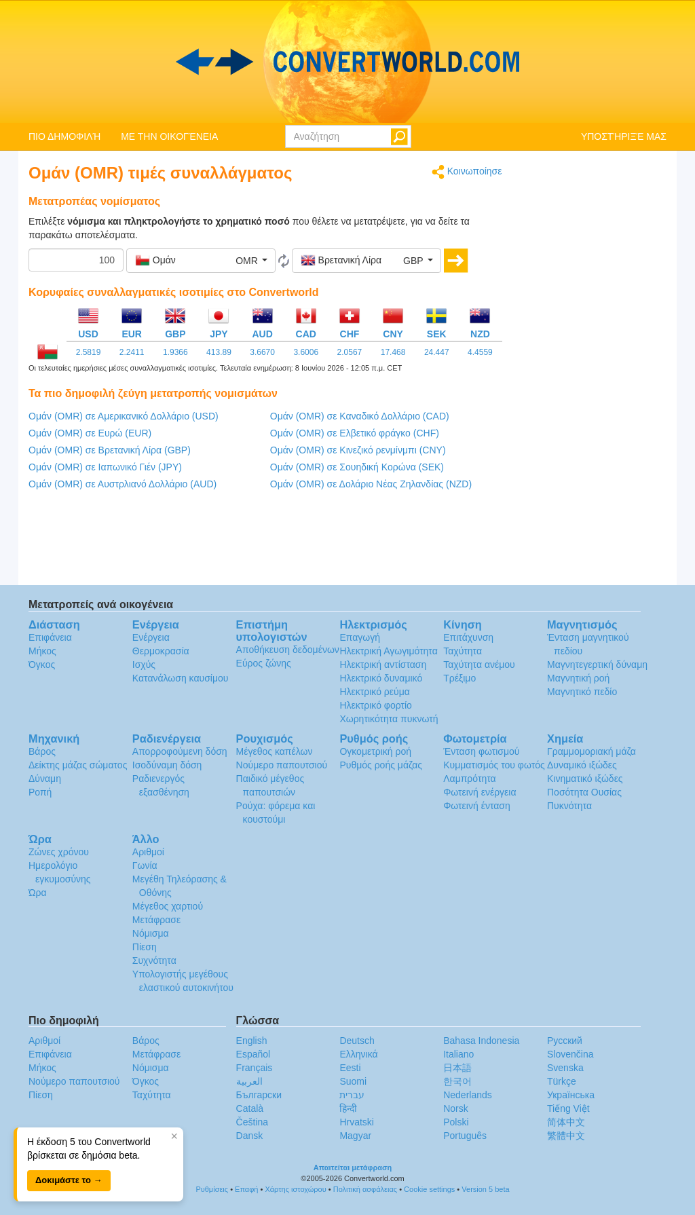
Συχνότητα (154, 960)
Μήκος (42, 651)
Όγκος (42, 664)
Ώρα (38, 892)
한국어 (457, 1081)
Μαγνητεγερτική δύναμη (597, 664)
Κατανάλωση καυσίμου (180, 678)
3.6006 (305, 352)
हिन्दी (348, 1108)
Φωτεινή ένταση (476, 805)
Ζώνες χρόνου (59, 851)
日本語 (457, 1067)
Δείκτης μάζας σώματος (78, 765)
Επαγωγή (359, 637)
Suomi (353, 1081)
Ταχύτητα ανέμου (479, 664)
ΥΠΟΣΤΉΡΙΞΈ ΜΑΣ (623, 136)
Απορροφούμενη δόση (179, 751)
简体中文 (566, 1122)
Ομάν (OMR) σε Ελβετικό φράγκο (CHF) (354, 433)
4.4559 (480, 352)
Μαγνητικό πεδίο (582, 691)
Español (253, 1054)
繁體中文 (566, 1135)
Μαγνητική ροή (578, 678)
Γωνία (144, 865)
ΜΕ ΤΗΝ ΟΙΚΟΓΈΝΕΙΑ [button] (169, 136)
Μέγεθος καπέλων (274, 751)
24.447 (436, 352)
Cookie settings (429, 1189)
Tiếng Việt (568, 1108)
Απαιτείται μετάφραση (353, 1167)
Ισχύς (143, 664)
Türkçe (561, 1081)
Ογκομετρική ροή (375, 751)
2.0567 (349, 352)
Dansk (249, 1135)
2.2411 (132, 352)
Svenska (565, 1067)
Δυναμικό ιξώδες (582, 765)
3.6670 (262, 352)
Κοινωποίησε (467, 172)
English (251, 1040)
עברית (351, 1094)
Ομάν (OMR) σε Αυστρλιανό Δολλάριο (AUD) (123, 484)
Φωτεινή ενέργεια (479, 792)
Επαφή (246, 1189)
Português (465, 1135)
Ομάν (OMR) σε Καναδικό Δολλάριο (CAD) (359, 416)
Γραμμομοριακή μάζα (591, 751)
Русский (564, 1040)
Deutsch (356, 1040)
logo (347, 62)
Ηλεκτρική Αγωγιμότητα (388, 651)
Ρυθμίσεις (211, 1189)
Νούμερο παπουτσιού (281, 765)
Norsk (455, 1108)
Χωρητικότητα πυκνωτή (388, 718)
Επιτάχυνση (468, 637)
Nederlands (467, 1094)
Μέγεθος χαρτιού (167, 906)
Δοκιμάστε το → (68, 1180)
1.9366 (175, 352)
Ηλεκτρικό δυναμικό (380, 678)
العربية (249, 1081)
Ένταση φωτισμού (481, 751)
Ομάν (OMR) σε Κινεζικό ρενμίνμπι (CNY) (358, 450)
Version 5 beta (485, 1189)
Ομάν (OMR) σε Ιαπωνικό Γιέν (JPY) (105, 467)
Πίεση (144, 946)
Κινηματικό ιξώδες (585, 778)
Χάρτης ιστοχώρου (295, 1189)
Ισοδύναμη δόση (167, 765)
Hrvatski (356, 1122)
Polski (455, 1122)
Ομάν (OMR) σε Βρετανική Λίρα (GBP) (110, 450)
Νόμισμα (150, 933)
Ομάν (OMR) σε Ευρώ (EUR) (90, 433)
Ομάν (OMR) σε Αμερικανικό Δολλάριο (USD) (124, 416)
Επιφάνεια (50, 637)
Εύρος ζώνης (263, 663)
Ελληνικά (358, 1054)
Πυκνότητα (569, 805)
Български (259, 1094)
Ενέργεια (151, 637)
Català (249, 1108)
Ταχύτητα (462, 651)
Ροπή (40, 792)
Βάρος (42, 751)
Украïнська (571, 1094)
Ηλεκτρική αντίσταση (382, 664)
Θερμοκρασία (160, 651)
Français (254, 1067)
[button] (201, 260)
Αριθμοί (148, 851)
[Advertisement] (595, 368)
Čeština (252, 1122)
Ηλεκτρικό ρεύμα (374, 691)
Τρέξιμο (459, 678)
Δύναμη (45, 778)
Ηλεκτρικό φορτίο (375, 705)
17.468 (393, 352)
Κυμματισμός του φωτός (494, 765)
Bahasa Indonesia (481, 1040)
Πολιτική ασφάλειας (365, 1189)
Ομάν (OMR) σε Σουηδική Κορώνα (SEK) (357, 467)
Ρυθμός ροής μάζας (380, 765)
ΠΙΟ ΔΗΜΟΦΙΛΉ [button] (64, 136)
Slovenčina (570, 1054)
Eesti (349, 1067)
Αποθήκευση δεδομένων (287, 649)
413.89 (218, 352)
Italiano (458, 1054)
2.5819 (88, 352)
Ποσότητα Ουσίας (584, 792)
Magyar (355, 1135)
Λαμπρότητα (469, 778)
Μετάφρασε (156, 919)
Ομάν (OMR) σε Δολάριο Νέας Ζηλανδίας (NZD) (371, 484)
